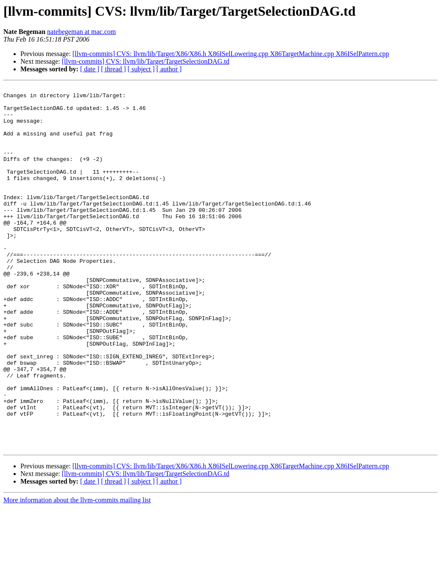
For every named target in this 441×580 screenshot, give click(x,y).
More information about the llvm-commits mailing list (77, 572)
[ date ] (89, 69)
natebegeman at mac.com (81, 31)
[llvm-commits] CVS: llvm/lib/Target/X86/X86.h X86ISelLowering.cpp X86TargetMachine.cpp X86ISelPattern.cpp (231, 53)
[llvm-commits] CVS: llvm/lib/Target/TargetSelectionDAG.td (145, 61)
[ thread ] (113, 69)
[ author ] (169, 69)
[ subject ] (141, 69)
